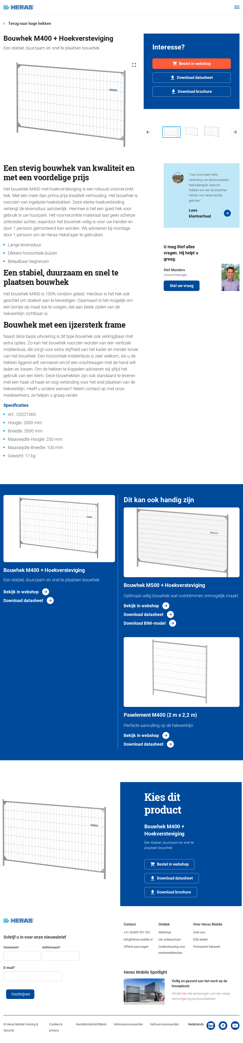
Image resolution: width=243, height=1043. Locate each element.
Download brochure (195, 91)
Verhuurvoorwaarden (164, 1024)
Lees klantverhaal (200, 213)
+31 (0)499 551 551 (137, 932)
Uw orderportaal (169, 939)
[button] (148, 132)
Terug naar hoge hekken (29, 23)
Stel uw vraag (181, 285)
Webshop (164, 932)
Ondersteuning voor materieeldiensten (171, 949)
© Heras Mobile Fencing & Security (20, 1027)
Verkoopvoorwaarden (128, 1024)
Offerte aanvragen (136, 946)
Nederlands (196, 1024)
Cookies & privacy (55, 1027)
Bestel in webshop (195, 63)
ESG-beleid (200, 939)
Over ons (199, 932)
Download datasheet (195, 77)
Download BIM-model (145, 623)
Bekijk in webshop (21, 591)
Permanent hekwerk (206, 946)
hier (184, 993)
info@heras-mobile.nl (138, 939)
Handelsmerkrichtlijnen (91, 1024)
